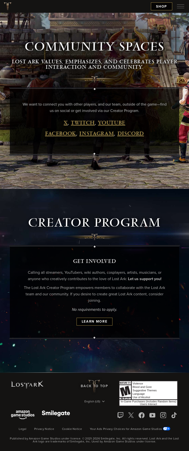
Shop (161, 6)
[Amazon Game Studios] (22, 415)
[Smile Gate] (56, 415)
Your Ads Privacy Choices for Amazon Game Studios (130, 429)
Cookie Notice (72, 429)
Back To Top (94, 386)
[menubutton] (180, 6)
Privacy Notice (44, 429)
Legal (22, 429)
